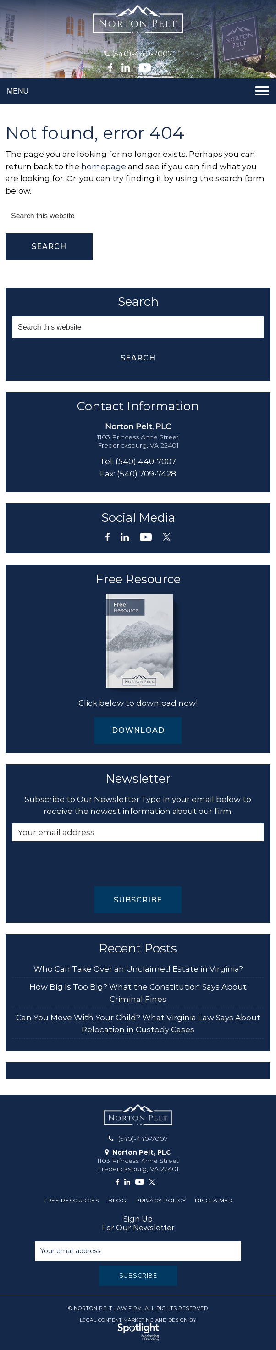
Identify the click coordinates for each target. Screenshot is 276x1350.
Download (138, 730)
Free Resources (71, 1200)
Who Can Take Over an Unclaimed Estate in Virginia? (138, 969)
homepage (103, 166)
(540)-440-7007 (142, 54)
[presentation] (82, 864)
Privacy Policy (160, 1200)
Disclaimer (213, 1200)
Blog (117, 1200)
